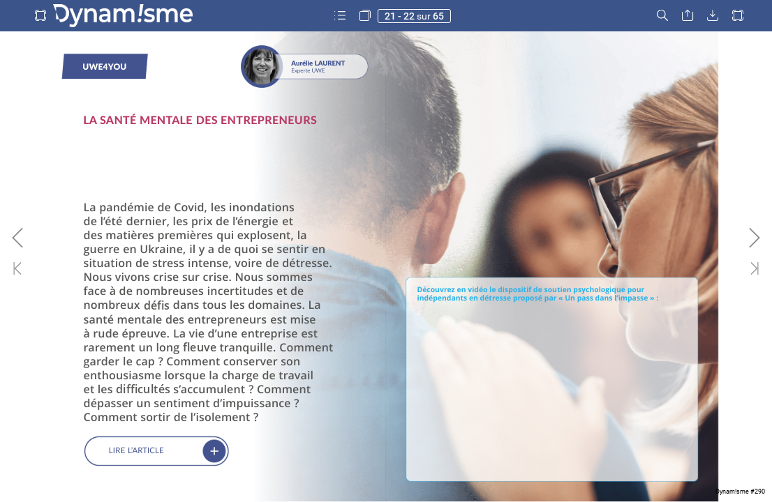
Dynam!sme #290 (740, 491)
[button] (40, 15)
